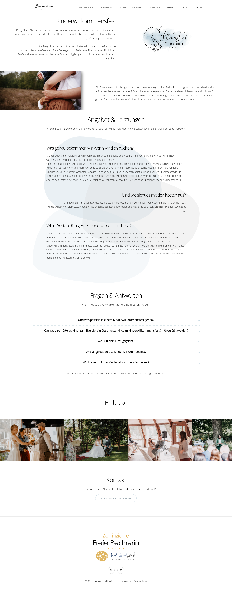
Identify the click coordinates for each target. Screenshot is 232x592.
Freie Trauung (86, 7)
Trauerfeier (106, 7)
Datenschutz (140, 581)
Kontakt (187, 7)
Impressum (124, 581)
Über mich (155, 7)
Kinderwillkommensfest (130, 7)
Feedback (172, 7)
